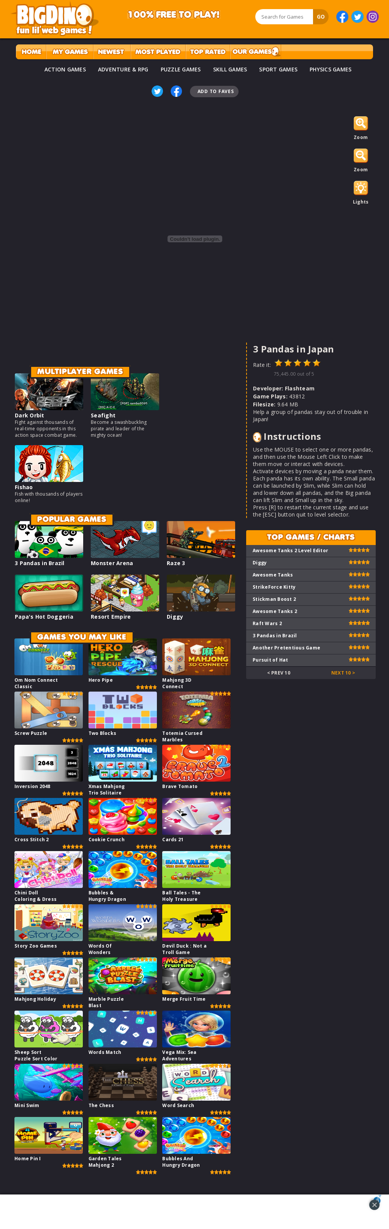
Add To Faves (216, 91)
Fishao (24, 487)
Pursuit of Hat (270, 660)
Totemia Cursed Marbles (182, 736)
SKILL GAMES (230, 69)
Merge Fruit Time (184, 999)
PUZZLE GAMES (181, 69)
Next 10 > (343, 673)
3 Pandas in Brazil (40, 563)
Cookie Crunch (107, 839)
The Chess (101, 1105)
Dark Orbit (29, 415)
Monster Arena (112, 563)
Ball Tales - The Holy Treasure (181, 895)
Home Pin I (27, 1158)
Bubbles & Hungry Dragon (107, 895)
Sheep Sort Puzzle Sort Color (35, 1055)
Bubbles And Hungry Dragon (181, 1161)
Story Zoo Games (35, 946)
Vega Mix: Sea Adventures (179, 1055)
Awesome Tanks (273, 575)
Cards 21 (172, 839)
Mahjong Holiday (35, 999)
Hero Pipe (101, 680)
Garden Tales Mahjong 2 (105, 1161)
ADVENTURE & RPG (123, 69)
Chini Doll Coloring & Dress (35, 895)
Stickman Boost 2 (274, 599)
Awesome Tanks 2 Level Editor (290, 550)
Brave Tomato (180, 786)
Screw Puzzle (30, 733)
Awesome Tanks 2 (275, 611)
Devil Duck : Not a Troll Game (184, 949)
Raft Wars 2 (267, 623)
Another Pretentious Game (286, 648)
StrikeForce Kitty (274, 587)
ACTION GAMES (65, 69)
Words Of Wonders (100, 949)
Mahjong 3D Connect (176, 683)
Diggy (175, 616)
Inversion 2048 (32, 786)
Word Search (178, 1105)
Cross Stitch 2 (31, 839)
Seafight (103, 415)
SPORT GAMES (278, 69)
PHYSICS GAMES (330, 69)
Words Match (105, 1052)
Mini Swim (26, 1105)
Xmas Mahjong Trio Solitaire (107, 789)
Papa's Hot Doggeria (44, 616)
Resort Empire (111, 616)
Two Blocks (103, 733)
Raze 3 (176, 563)
